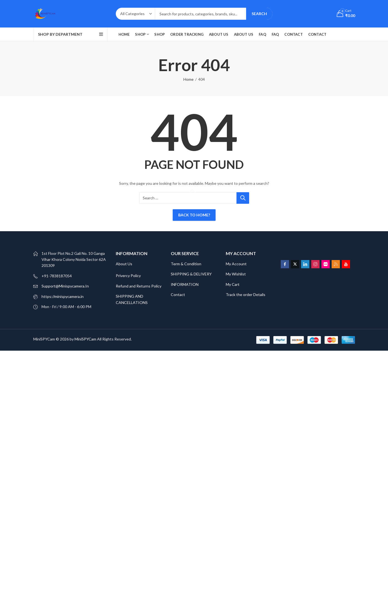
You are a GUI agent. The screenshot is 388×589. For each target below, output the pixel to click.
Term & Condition (186, 263)
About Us (124, 263)
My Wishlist (236, 274)
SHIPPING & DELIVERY (191, 274)
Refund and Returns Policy (138, 286)
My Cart (233, 284)
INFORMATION (185, 284)
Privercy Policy (128, 275)
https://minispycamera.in (63, 296)
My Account (236, 263)
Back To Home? (194, 215)
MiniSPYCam (85, 339)
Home (188, 79)
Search (259, 13)
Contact (178, 294)
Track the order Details (245, 294)
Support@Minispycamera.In (65, 286)
